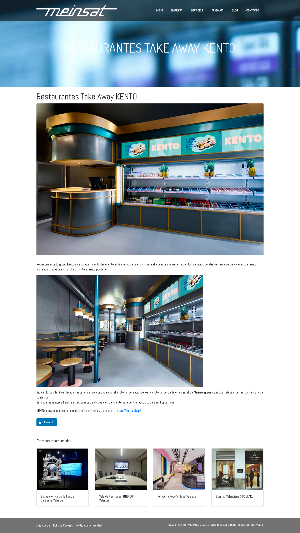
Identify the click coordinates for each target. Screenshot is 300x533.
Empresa (176, 10)
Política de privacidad (89, 525)
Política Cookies (63, 525)
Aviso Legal (43, 525)
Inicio (159, 10)
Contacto (252, 10)
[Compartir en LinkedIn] (46, 422)
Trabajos (217, 10)
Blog (235, 10)
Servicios (197, 10)
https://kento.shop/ (128, 411)
